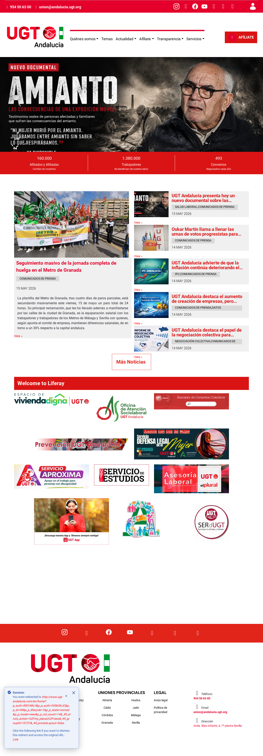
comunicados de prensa (38, 278)
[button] (19, 104)
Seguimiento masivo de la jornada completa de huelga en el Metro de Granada (66, 266)
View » (18, 336)
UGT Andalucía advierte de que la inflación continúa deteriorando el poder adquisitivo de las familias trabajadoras (205, 265)
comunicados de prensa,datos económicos (198, 308)
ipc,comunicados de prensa (196, 274)
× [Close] (66, 696)
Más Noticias (131, 362)
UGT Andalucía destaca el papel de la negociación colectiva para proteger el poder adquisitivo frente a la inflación (207, 332)
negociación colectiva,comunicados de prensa (205, 342)
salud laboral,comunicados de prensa (204, 206)
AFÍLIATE (241, 37)
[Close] (73, 692)
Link (16, 739)
